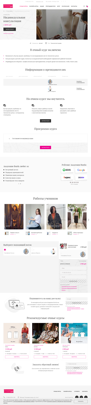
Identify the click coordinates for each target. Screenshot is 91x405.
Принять (80, 401)
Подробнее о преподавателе (80, 82)
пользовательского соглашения (73, 307)
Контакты (74, 6)
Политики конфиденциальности (69, 288)
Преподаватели (50, 6)
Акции (42, 6)
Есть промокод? (82, 261)
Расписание (65, 6)
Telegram (86, 397)
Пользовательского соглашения (69, 286)
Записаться (10, 29)
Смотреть (12, 234)
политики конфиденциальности (73, 308)
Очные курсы (24, 6)
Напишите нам (39, 1)
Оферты (63, 290)
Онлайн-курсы (33, 6)
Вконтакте (63, 1)
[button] (18, 183)
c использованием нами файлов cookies (23, 401)
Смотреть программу (8, 33)
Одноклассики (65, 1)
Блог (58, 6)
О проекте (77, 391)
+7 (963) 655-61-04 (29, 1)
